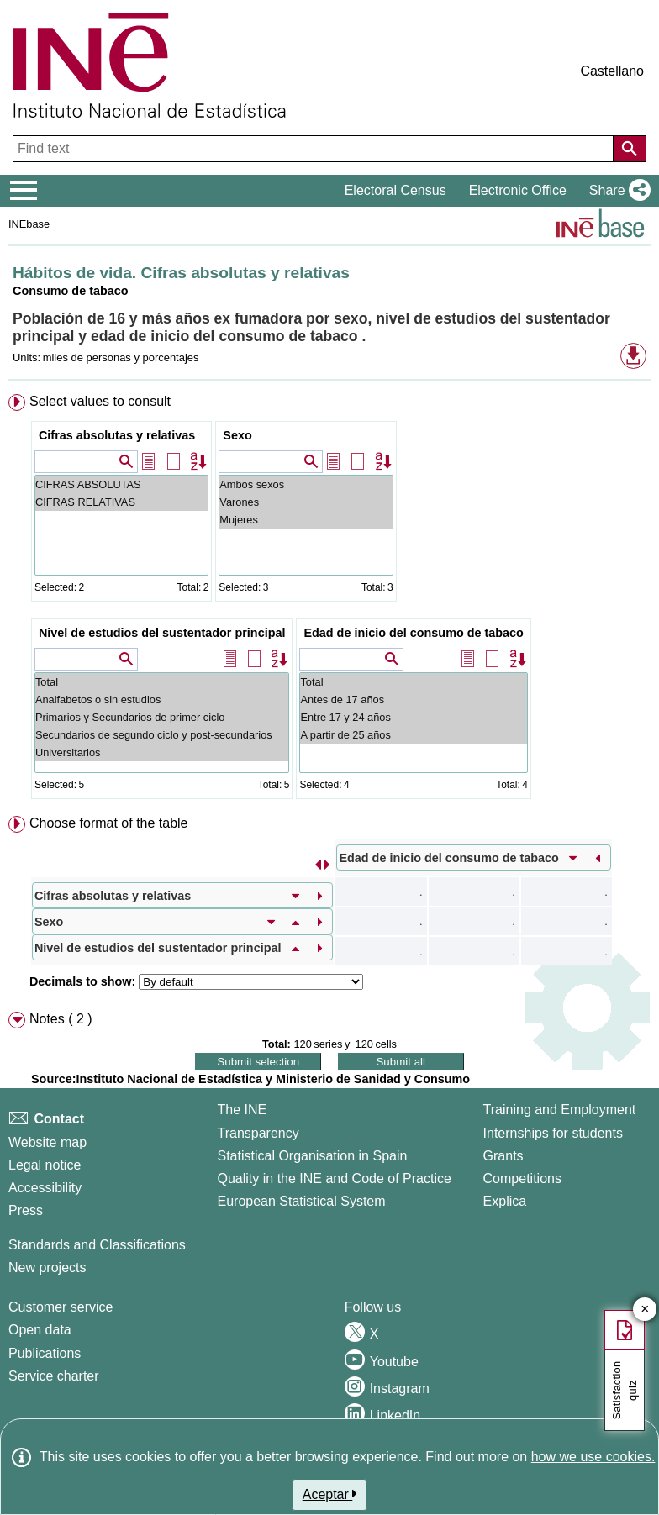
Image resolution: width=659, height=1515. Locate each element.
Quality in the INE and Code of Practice (334, 1178)
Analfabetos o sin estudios (161, 699)
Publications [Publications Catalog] (44, 1353)
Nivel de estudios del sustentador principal (162, 632)
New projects (47, 1267)
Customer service (60, 1307)
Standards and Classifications (97, 1245)
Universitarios (161, 752)
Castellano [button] (612, 71)
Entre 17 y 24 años (413, 717)
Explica (505, 1201)
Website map (47, 1142)
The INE (241, 1109)
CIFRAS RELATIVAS (121, 502)
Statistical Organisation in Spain (312, 1156)
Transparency (257, 1133)
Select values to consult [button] (100, 401)
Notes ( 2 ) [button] (60, 1019)
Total (161, 682)
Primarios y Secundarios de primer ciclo (161, 717)
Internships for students (553, 1133)
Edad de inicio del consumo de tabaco (413, 632)
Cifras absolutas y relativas (117, 435)
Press (25, 1210)
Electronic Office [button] (518, 190)
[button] (617, 191)
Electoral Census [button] (395, 190)
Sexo (237, 435)
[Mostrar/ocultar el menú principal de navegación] (24, 191)
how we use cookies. (593, 1456)
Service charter (53, 1376)
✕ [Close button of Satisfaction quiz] (645, 1309)
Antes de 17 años (413, 699)
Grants (503, 1156)
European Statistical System (301, 1201)
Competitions (522, 1178)
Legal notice (44, 1165)
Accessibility (45, 1188)
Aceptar (330, 1494)
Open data (39, 1330)
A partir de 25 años (413, 735)
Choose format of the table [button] (108, 823)
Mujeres (305, 520)
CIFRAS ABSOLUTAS (121, 484)
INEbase (29, 224)
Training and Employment (559, 1109)
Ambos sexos (305, 484)
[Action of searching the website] (629, 148)
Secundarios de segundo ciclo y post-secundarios (161, 735)
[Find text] (315, 148)
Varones (305, 502)
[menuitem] (329, 599)
